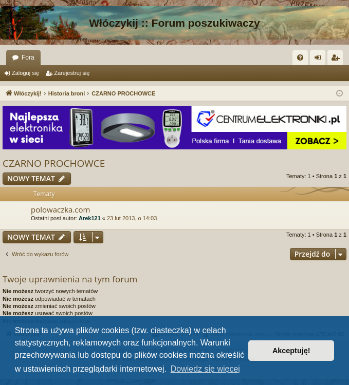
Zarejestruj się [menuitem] (337, 59)
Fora (28, 57)
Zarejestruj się (71, 73)
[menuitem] (300, 57)
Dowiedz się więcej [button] (205, 368)
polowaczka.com (60, 209)
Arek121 (90, 218)
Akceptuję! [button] (291, 350)
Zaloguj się (25, 73)
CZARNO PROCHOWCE (54, 163)
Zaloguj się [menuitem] (320, 59)
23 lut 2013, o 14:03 (132, 218)
